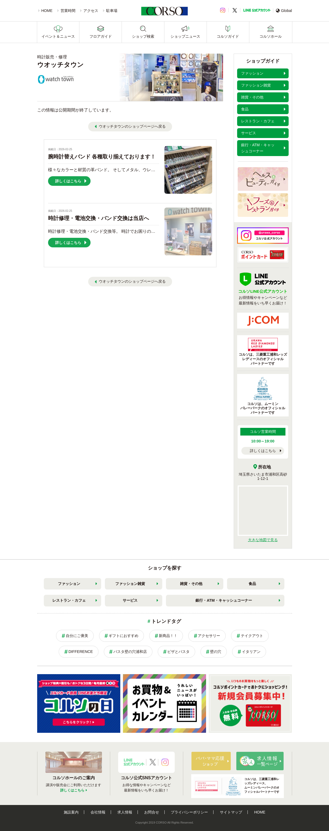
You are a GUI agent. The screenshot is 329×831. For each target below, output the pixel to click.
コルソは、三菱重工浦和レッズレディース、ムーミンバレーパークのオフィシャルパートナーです (236, 786)
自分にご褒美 (77, 636)
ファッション (69, 584)
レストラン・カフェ (69, 600)
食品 (252, 584)
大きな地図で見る (263, 540)
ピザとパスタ (178, 651)
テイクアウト (252, 636)
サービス (130, 600)
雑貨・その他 (191, 584)
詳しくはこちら (263, 451)
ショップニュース (185, 36)
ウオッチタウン (60, 64)
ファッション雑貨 (130, 584)
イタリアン (251, 651)
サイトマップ (231, 812)
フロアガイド (100, 36)
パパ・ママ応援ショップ (211, 761)
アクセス (90, 10)
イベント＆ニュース (58, 36)
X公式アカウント (153, 762)
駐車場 (111, 10)
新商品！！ (168, 636)
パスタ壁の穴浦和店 (130, 651)
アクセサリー (209, 636)
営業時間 (68, 10)
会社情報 (98, 812)
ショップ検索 (143, 36)
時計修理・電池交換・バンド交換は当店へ (98, 218)
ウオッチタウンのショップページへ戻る (132, 126)
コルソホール (270, 36)
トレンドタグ (166, 621)
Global (284, 10)
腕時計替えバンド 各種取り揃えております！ (102, 157)
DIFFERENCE (81, 651)
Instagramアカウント (165, 762)
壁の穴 (215, 651)
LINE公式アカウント (257, 10)
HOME (47, 10)
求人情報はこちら (260, 761)
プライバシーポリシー (189, 812)
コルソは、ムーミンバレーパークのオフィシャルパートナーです (262, 396)
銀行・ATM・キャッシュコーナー (223, 600)
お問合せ (151, 812)
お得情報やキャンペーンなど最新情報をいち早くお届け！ (263, 293)
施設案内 (71, 812)
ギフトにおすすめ (123, 636)
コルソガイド (228, 36)
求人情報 (124, 812)
